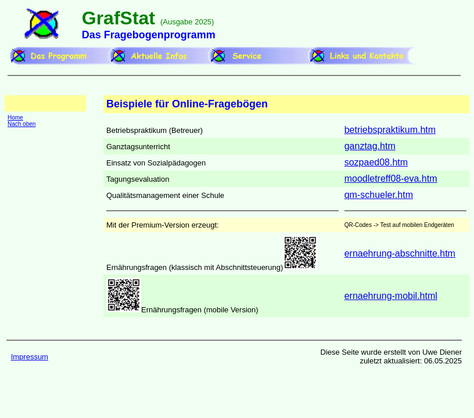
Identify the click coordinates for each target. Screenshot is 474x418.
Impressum (29, 356)
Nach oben (21, 124)
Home (15, 117)
